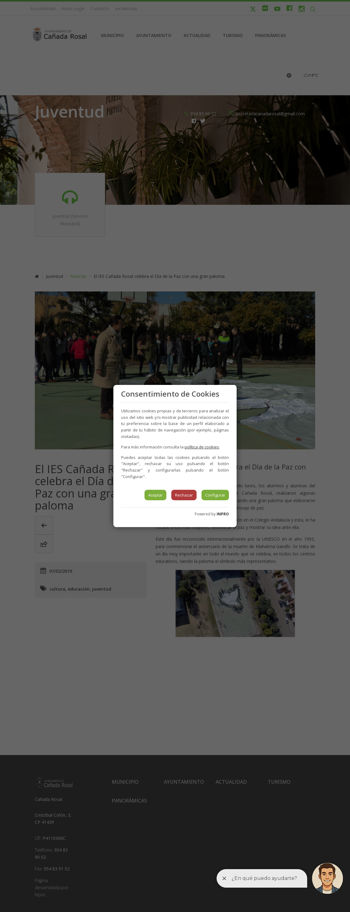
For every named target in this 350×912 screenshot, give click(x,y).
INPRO (223, 514)
